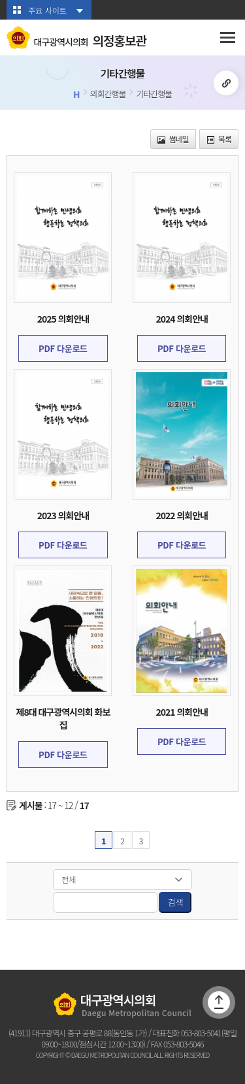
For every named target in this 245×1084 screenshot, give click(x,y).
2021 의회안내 (181, 711)
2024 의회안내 (181, 318)
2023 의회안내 (63, 515)
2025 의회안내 (63, 318)
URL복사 (226, 83)
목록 (218, 138)
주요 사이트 (47, 10)
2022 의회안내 (181, 515)
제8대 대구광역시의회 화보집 (63, 718)
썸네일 (173, 138)
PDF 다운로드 (63, 348)
